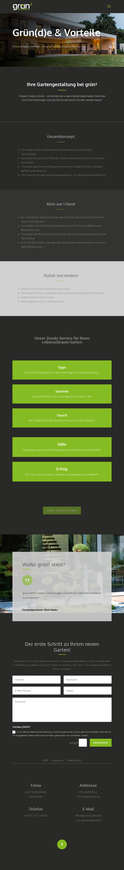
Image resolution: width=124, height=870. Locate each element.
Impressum (57, 760)
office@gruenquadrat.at (88, 815)
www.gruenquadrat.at (88, 820)
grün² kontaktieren (61, 510)
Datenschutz (74, 760)
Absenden (100, 742)
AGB (45, 760)
